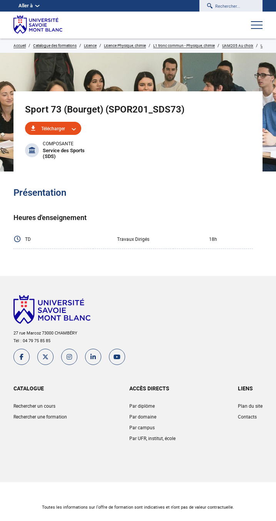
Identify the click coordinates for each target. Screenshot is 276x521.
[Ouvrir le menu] (257, 25)
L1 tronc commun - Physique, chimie (184, 45)
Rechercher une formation (40, 416)
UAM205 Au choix (237, 45)
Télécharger (53, 128)
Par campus (142, 427)
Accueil (19, 45)
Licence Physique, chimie (125, 45)
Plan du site (250, 406)
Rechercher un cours (34, 406)
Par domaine (142, 416)
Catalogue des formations (55, 45)
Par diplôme (142, 406)
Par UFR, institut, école (152, 438)
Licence (90, 45)
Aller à (29, 5)
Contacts (247, 416)
